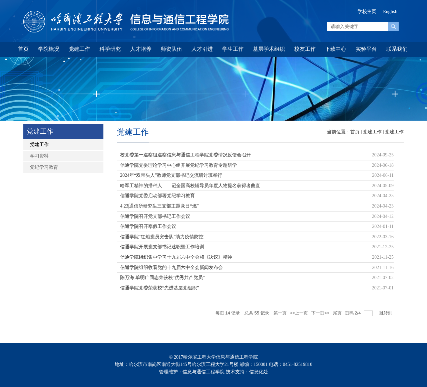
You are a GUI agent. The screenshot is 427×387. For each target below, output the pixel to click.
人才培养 (140, 49)
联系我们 (397, 49)
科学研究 (110, 49)
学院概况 (48, 49)
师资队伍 (171, 49)
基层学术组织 (269, 49)
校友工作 (305, 49)
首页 (23, 49)
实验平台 (366, 49)
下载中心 (335, 49)
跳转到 (386, 312)
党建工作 (79, 49)
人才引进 (202, 49)
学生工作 (233, 49)
